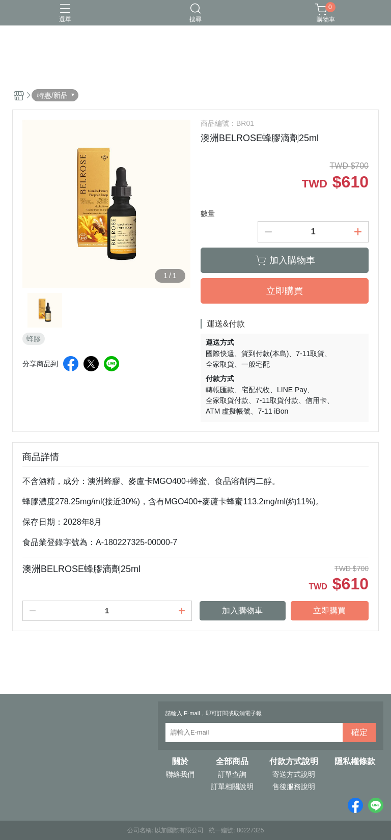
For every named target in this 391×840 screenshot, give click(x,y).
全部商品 (232, 761)
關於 (180, 761)
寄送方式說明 (293, 774)
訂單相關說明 (232, 786)
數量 (208, 213)
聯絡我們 (180, 774)
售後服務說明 (293, 786)
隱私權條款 (354, 761)
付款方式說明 (293, 761)
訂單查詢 (232, 774)
